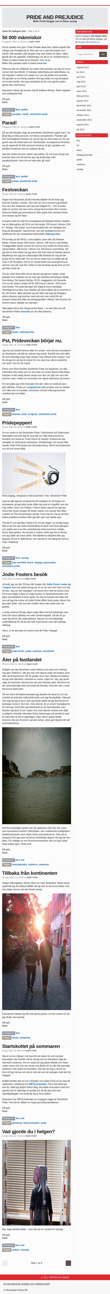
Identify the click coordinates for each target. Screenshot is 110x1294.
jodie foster (18, 651)
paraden (16, 114)
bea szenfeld (19, 562)
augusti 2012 (83, 67)
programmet (34, 387)
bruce (30, 562)
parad (15, 181)
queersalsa (50, 562)
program (32, 414)
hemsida (25, 311)
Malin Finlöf (34, 42)
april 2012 (81, 86)
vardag (25, 558)
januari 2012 (83, 100)
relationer (81, 164)
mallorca (33, 864)
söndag (25, 1250)
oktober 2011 (83, 115)
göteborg (17, 1123)
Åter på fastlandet (22, 659)
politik (24, 109)
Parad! (9, 122)
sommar (37, 651)
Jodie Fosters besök (24, 574)
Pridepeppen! (17, 422)
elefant (15, 1250)
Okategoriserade (85, 155)
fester (15, 332)
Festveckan (15, 189)
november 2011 (84, 110)
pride (24, 414)
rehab (25, 114)
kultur (79, 150)
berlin (15, 1037)
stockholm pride (39, 114)
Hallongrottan (52, 234)
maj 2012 (81, 81)
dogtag (38, 562)
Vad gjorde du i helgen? (28, 1131)
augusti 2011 (83, 124)
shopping (25, 1037)
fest (18, 109)
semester (44, 864)
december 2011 (84, 105)
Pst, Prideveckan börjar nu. (32, 340)
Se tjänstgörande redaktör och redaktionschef (26, 1284)
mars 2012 (82, 91)
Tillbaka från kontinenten (29, 873)
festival (16, 414)
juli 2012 (81, 72)
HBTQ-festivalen (38, 1084)
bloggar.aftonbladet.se (88, 42)
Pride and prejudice (55, 17)
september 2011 (84, 120)
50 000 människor (22, 37)
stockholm (48, 651)
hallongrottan (27, 332)
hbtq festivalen (31, 1123)
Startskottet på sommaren (31, 1046)
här (45, 63)
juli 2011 (81, 129)
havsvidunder (19, 864)
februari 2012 (83, 96)
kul (22, 860)
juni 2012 (81, 77)
